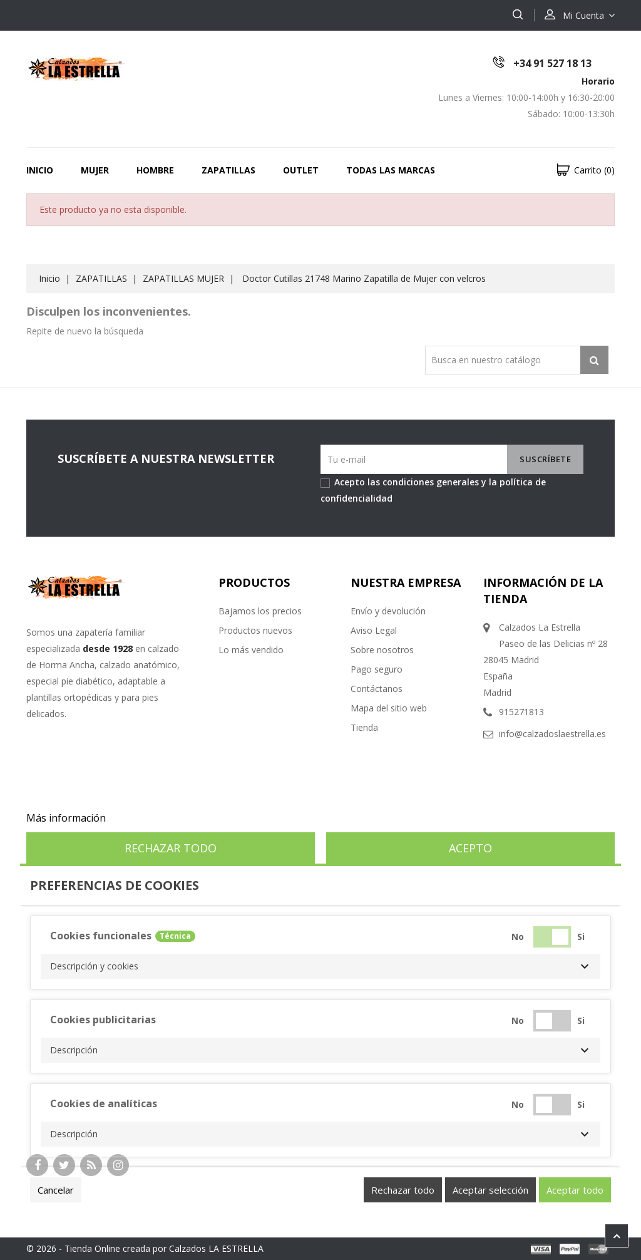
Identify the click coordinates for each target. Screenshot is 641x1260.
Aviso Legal (374, 630)
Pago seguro (377, 669)
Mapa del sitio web (389, 708)
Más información (66, 818)
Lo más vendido (251, 650)
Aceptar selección (490, 1190)
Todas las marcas (390, 170)
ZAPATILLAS (228, 170)
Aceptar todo (574, 1190)
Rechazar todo (171, 847)
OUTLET (301, 170)
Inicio (39, 170)
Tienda (364, 727)
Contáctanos (377, 689)
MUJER (95, 170)
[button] (320, 966)
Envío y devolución (388, 611)
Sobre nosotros (382, 650)
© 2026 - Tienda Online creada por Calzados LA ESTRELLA (145, 1248)
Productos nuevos (255, 630)
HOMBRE (155, 170)
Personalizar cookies (157, 818)
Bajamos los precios (260, 611)
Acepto (470, 847)
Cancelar (56, 1190)
